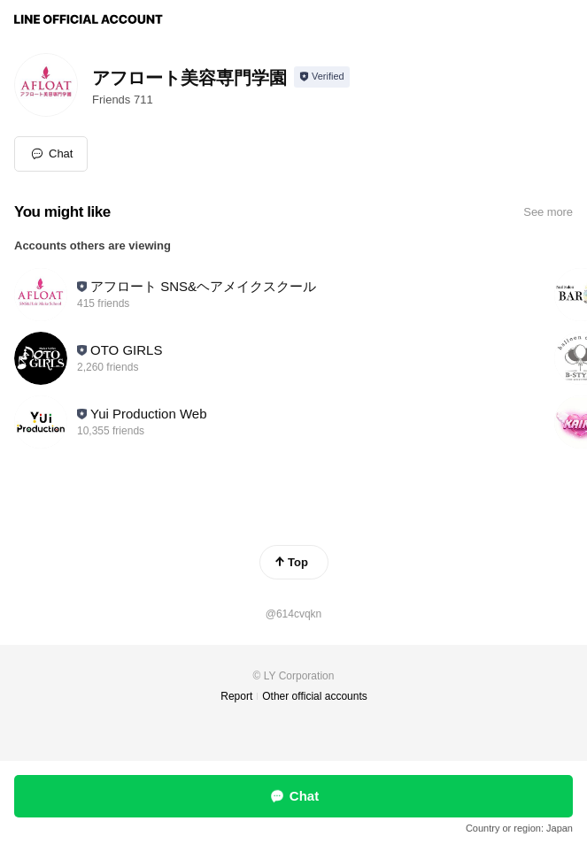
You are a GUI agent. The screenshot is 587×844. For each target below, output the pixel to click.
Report (236, 696)
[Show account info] (322, 77)
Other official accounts (314, 696)
